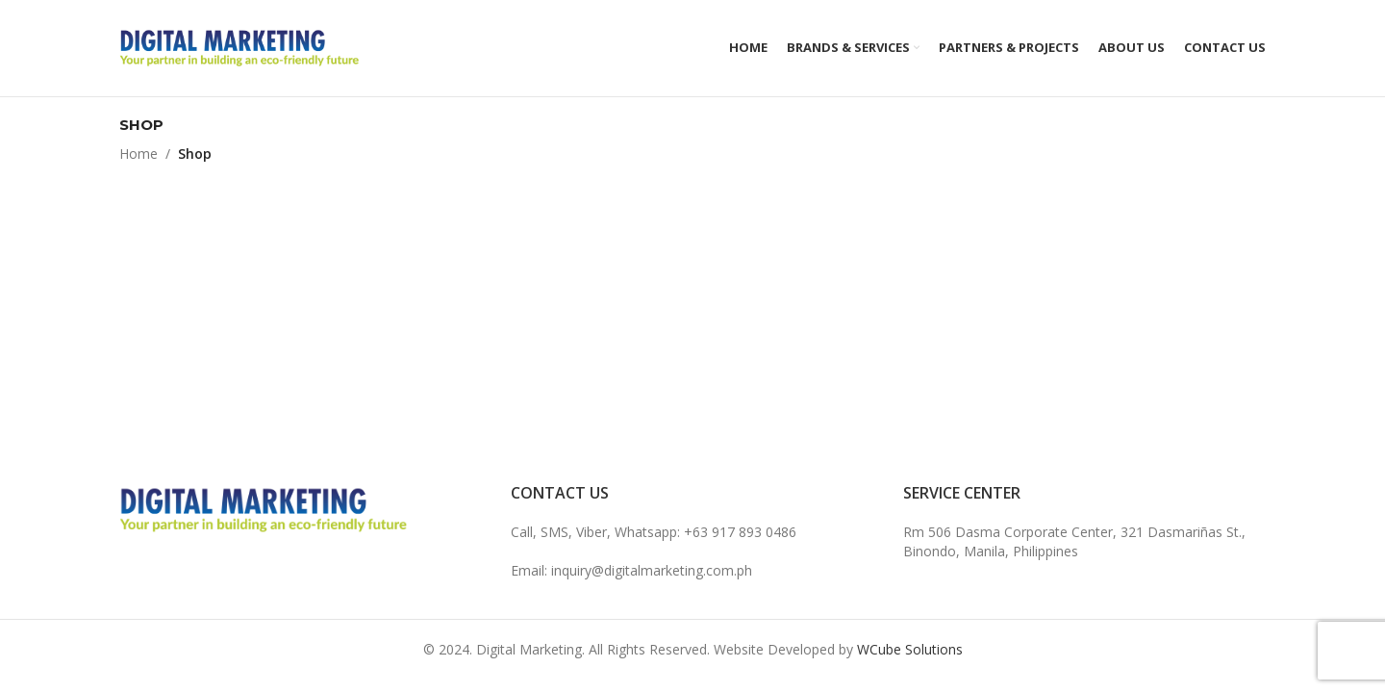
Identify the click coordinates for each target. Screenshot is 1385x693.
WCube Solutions (910, 649)
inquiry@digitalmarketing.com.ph (651, 570)
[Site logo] (239, 47)
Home (138, 153)
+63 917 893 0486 (740, 532)
